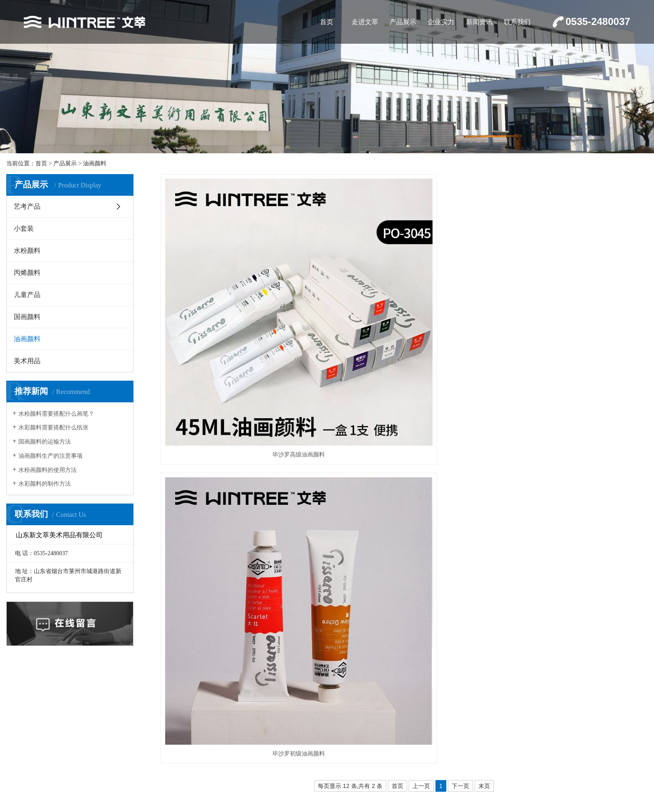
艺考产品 (27, 206)
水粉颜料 (27, 250)
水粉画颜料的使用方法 (47, 470)
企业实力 (441, 21)
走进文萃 (365, 21)
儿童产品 (27, 294)
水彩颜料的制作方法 (44, 484)
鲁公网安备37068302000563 (517, 732)
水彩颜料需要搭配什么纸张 (53, 427)
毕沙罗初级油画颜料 (403, 330)
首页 (326, 21)
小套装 (24, 228)
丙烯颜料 (27, 272)
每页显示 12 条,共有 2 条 (350, 362)
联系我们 (517, 21)
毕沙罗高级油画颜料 (236, 330)
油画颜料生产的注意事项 (50, 456)
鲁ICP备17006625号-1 (616, 732)
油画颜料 (94, 163)
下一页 (460, 362)
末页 (484, 362)
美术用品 (27, 360)
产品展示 (403, 21)
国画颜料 (27, 316)
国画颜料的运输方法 (44, 442)
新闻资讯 (479, 21)
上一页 (421, 362)
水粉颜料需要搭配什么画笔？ (56, 414)
